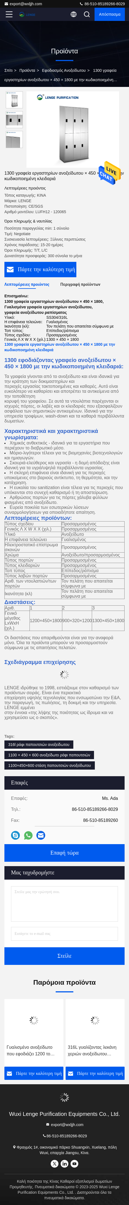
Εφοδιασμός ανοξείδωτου (64, 70)
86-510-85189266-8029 (102, 4)
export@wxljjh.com (23, 4)
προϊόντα (27, 70)
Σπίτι (8, 70)
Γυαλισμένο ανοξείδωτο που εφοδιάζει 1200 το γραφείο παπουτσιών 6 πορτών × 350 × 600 (29, 1051)
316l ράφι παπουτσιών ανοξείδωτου (38, 744)
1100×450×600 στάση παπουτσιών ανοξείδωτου (49, 765)
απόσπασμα (109, 14)
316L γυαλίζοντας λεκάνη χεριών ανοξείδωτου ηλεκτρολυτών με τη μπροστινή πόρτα (92, 1051)
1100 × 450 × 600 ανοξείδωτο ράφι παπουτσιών (49, 755)
